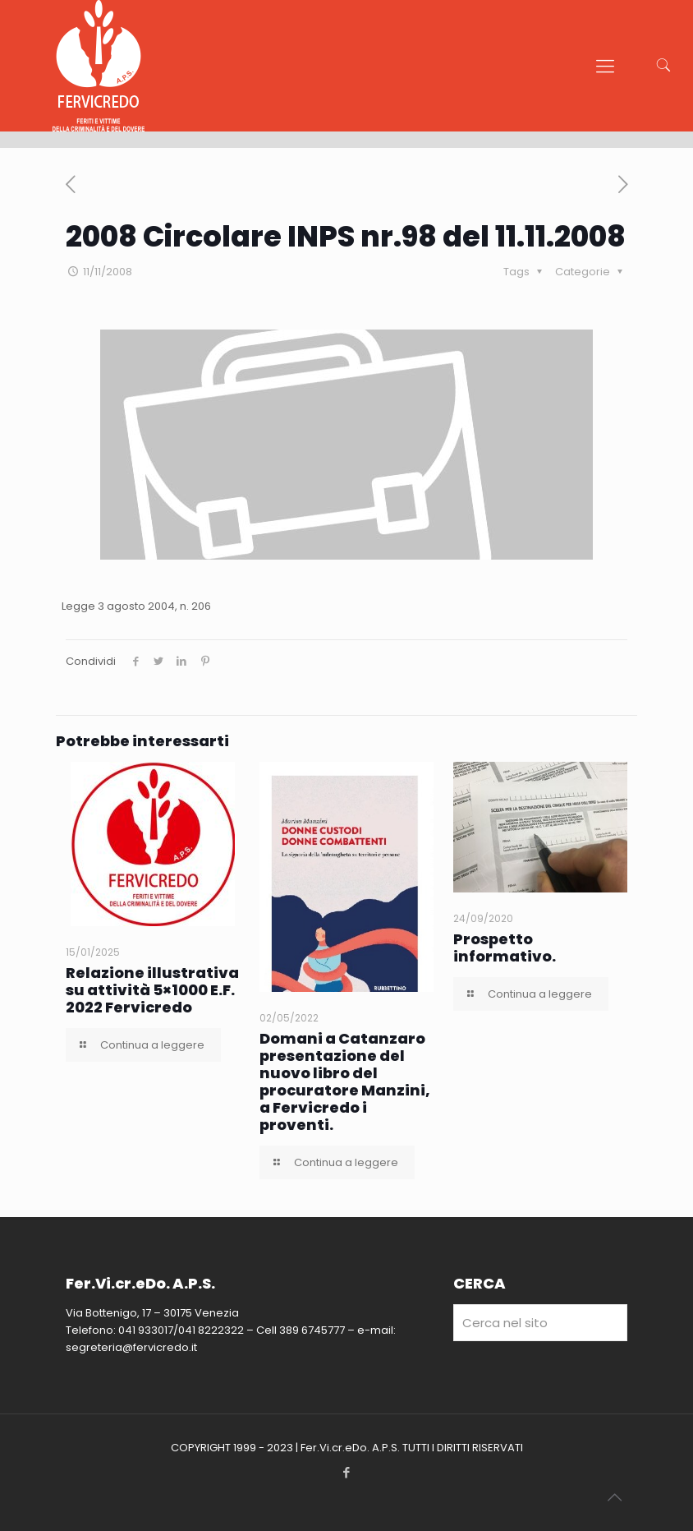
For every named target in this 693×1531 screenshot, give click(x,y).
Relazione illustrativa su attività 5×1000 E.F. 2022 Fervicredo (152, 989)
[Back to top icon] (614, 1497)
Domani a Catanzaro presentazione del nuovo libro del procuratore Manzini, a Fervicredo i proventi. (344, 1081)
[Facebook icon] (347, 1472)
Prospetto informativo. (504, 947)
